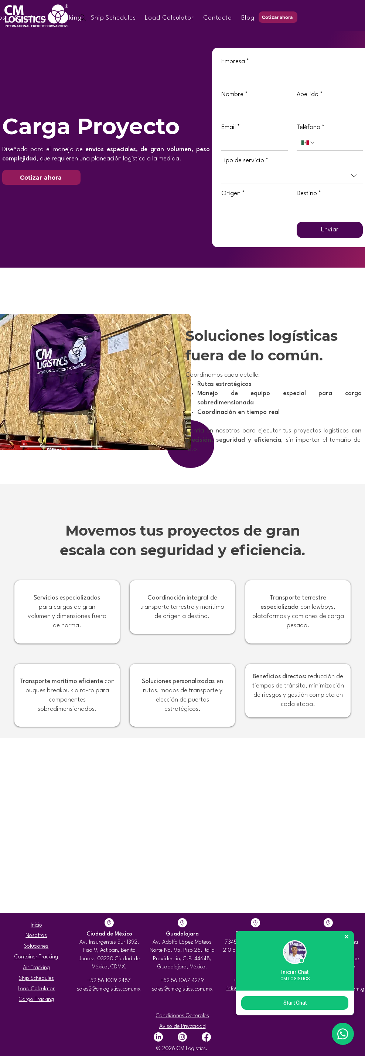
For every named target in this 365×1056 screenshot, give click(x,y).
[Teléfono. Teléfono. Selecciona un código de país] (308, 143)
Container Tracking (36, 957)
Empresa (235, 61)
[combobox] (292, 175)
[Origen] (252, 208)
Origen (233, 193)
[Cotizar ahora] (278, 17)
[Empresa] (289, 76)
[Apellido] (328, 109)
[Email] (252, 142)
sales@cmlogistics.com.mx (182, 989)
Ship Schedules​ (36, 978)
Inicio (36, 925)
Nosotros (36, 935)
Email (230, 127)
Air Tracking (36, 968)
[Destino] (328, 208)
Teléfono (311, 127)
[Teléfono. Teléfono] (336, 142)
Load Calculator (36, 989)
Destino (309, 193)
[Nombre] (252, 109)
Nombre (234, 94)
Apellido (310, 94)
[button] (30, 18)
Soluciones (36, 946)
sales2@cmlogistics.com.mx (109, 989)
